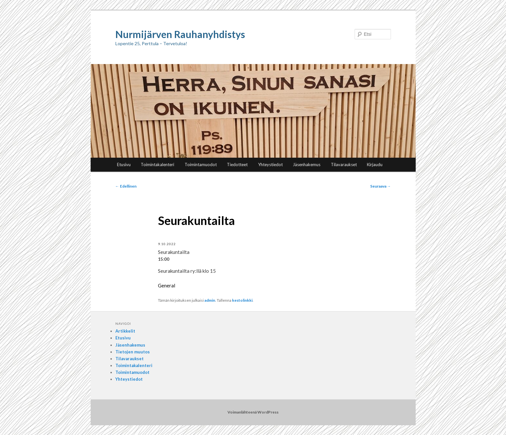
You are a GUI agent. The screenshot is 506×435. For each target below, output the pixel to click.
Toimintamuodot (201, 164)
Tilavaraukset (344, 164)
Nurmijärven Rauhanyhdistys (180, 34)
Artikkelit (125, 331)
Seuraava (380, 186)
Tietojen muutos (132, 351)
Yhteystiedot (270, 164)
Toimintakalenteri (157, 164)
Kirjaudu (375, 164)
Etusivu (124, 164)
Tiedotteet (237, 164)
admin (209, 300)
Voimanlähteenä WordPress (253, 412)
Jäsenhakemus (306, 164)
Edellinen (125, 186)
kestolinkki (242, 300)
